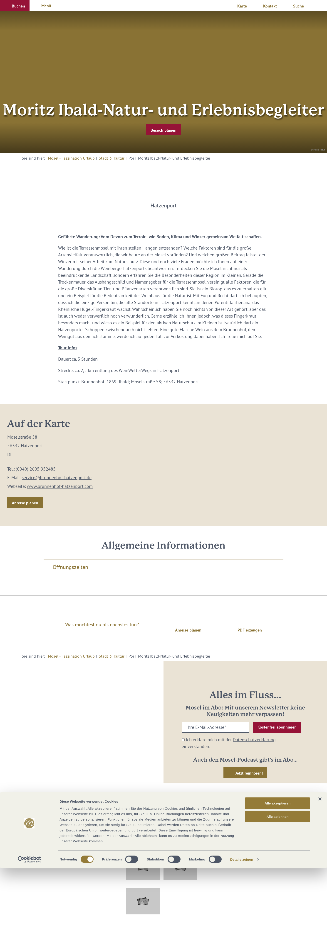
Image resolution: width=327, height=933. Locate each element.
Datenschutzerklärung (254, 740)
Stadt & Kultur (111, 158)
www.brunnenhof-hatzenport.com (60, 486)
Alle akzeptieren (277, 868)
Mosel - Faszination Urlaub (71, 158)
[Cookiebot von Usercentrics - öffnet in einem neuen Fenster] (29, 924)
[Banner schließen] (320, 863)
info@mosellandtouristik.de (163, 825)
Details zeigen (241, 924)
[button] (15, 5)
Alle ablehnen (277, 881)
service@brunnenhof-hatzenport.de (57, 478)
